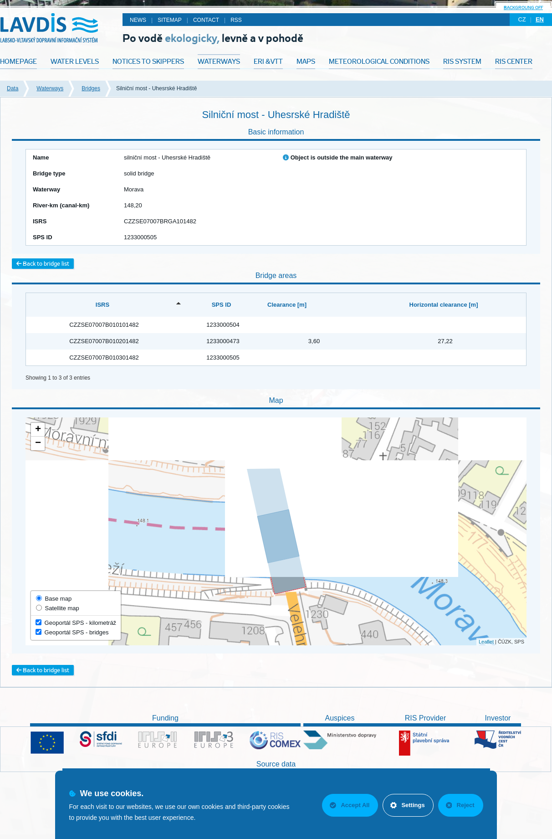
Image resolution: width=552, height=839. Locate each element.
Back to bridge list (42, 263)
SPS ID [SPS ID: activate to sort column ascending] (221, 304)
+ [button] (38, 430)
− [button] (38, 443)
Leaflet (486, 641)
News (138, 20)
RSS (236, 20)
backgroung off (523, 7)
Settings (407, 805)
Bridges (91, 88)
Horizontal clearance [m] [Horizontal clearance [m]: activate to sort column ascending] (443, 304)
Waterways (49, 88)
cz (522, 19)
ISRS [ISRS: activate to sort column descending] (102, 304)
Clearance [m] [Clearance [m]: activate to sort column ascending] (287, 304)
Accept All (349, 805)
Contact (206, 20)
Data (12, 88)
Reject (459, 805)
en (540, 19)
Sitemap (170, 20)
